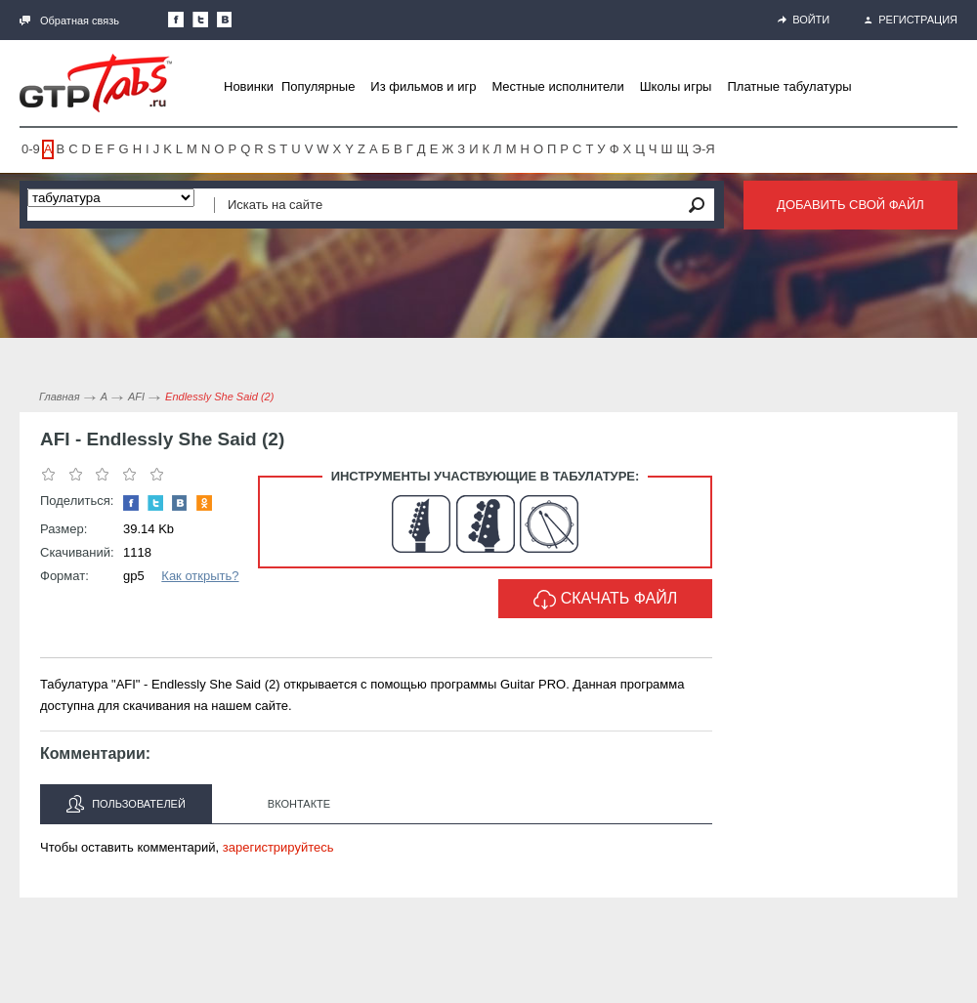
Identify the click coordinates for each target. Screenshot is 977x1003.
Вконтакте (299, 804)
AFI (136, 396)
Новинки (249, 86)
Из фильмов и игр (423, 86)
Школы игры (676, 86)
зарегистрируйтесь (278, 847)
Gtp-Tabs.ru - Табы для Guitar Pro (96, 83)
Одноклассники (204, 503)
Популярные (318, 86)
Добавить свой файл (850, 204)
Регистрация (911, 19)
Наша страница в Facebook (176, 19)
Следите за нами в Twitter (200, 19)
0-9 (30, 149)
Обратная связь (69, 20)
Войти (803, 19)
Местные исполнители (557, 86)
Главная (59, 396)
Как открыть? (199, 575)
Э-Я (704, 149)
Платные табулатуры (789, 86)
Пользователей (126, 804)
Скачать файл (605, 599)
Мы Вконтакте (225, 19)
